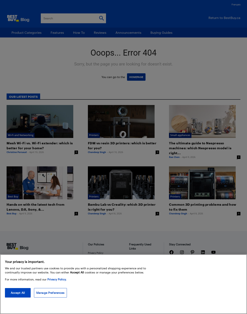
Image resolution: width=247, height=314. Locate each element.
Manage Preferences (50, 292)
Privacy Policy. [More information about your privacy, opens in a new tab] (56, 279)
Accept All (18, 292)
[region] (123, 284)
